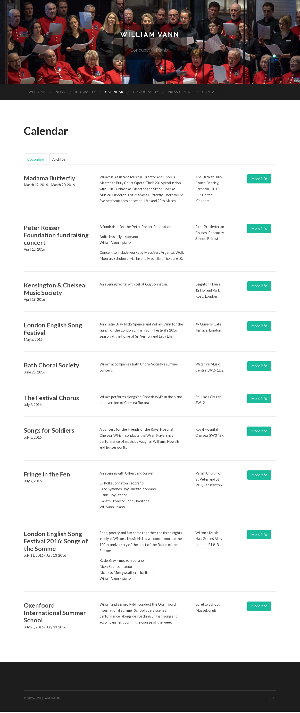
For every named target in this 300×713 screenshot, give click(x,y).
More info (260, 180)
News (60, 93)
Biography (85, 93)
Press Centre (180, 93)
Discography (145, 93)
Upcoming (37, 160)
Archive (63, 160)
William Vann (150, 35)
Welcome (37, 93)
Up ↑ (272, 699)
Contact (210, 93)
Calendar (114, 93)
